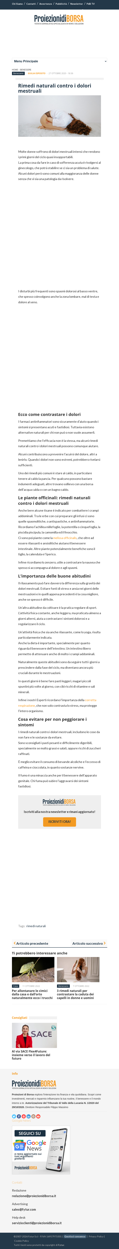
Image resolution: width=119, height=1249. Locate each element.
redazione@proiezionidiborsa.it (34, 1196)
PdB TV (91, 3)
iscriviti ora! (59, 822)
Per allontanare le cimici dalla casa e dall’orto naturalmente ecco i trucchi (32, 994)
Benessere (25, 69)
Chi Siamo (17, 3)
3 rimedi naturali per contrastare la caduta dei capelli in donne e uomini (75, 994)
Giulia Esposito (36, 73)
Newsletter (76, 3)
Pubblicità (61, 3)
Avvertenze (45, 3)
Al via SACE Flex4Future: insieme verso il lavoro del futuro (31, 1054)
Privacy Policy (96, 1236)
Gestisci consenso (74, 1236)
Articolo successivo (87, 943)
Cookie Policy (21, 1240)
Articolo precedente (32, 943)
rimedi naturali (36, 926)
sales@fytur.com (24, 1209)
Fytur (61, 1244)
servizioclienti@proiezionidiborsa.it (37, 1223)
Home (15, 69)
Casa (15, 986)
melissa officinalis (65, 538)
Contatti (31, 3)
